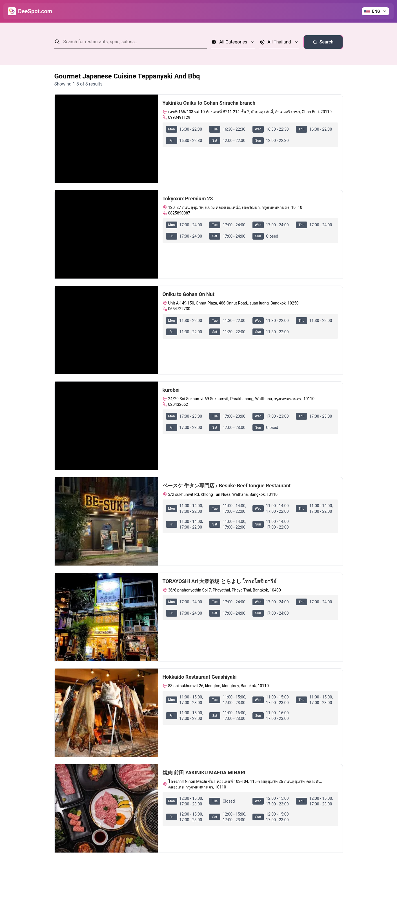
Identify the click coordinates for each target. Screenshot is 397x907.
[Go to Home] (30, 11)
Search (323, 42)
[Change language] (375, 11)
